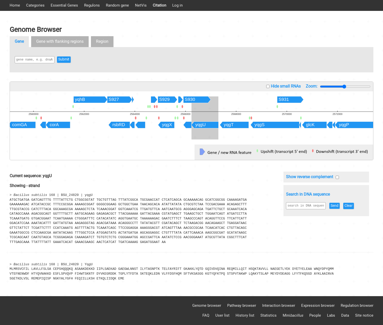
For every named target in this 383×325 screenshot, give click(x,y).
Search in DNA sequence (308, 194)
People (315, 315)
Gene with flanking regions (60, 41)
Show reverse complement (309, 176)
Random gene (117, 5)
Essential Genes (64, 5)
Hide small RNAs (286, 86)
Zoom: (311, 86)
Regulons (92, 5)
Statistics (268, 315)
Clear (358, 206)
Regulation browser (357, 305)
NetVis (141, 5)
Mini (293, 315)
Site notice (364, 315)
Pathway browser (241, 305)
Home (15, 5)
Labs (331, 315)
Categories (35, 5)
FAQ (205, 315)
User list (222, 315)
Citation (159, 5)
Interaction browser (278, 305)
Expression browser (318, 305)
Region (102, 41)
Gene (19, 41)
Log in (177, 5)
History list (245, 315)
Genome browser (206, 305)
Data (345, 315)
